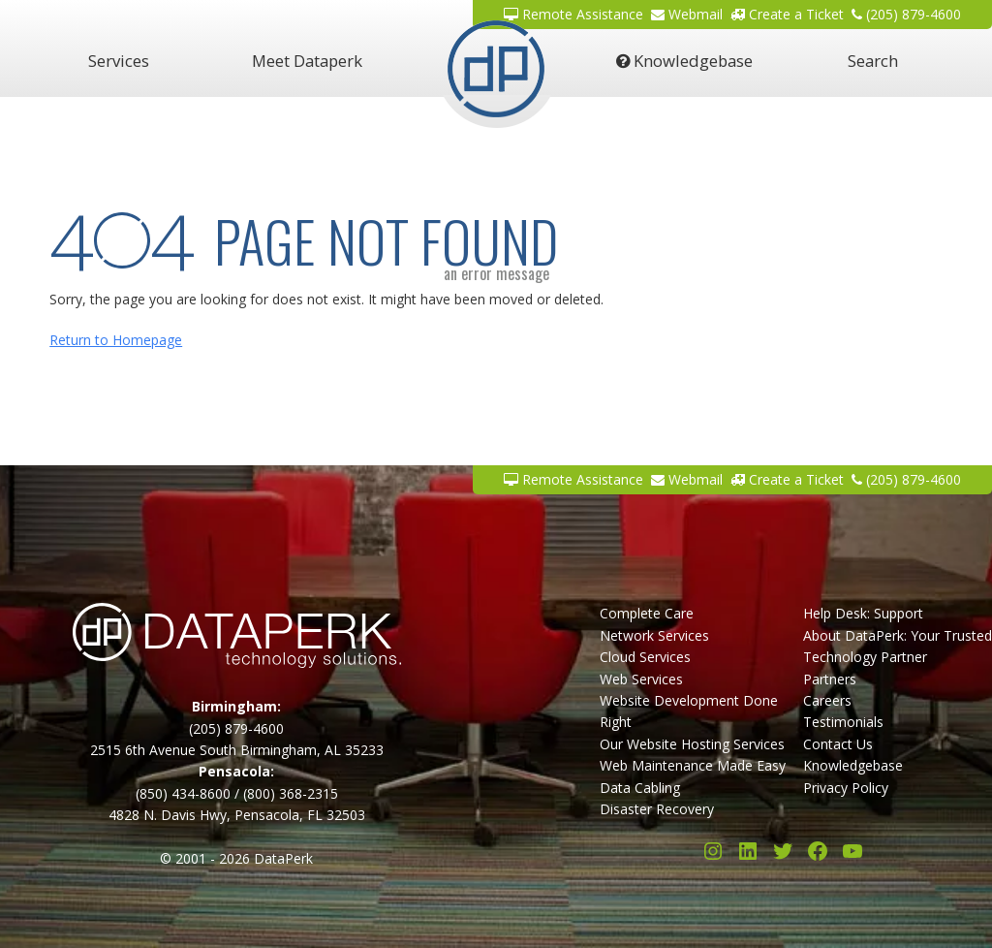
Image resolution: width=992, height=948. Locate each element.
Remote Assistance (573, 479)
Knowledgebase (684, 60)
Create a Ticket (787, 479)
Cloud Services (645, 657)
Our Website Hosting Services (692, 744)
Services (118, 60)
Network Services (654, 635)
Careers (827, 700)
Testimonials (843, 721)
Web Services (641, 679)
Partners (829, 679)
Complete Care (647, 613)
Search (873, 60)
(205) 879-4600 (906, 479)
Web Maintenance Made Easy (693, 765)
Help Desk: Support (863, 613)
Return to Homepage (115, 340)
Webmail (687, 479)
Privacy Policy (845, 787)
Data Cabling (640, 787)
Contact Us (838, 744)
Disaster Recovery (657, 809)
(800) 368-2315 (290, 793)
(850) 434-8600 (183, 793)
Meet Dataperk (307, 60)
